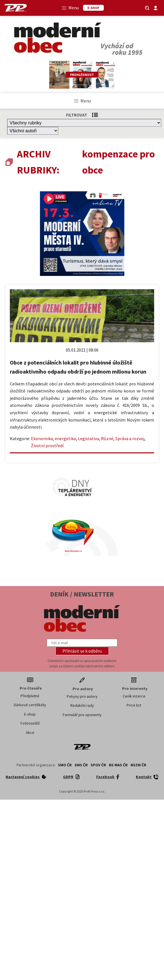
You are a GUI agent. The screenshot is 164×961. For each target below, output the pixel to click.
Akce (30, 732)
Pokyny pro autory (82, 696)
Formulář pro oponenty (82, 714)
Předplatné (30, 695)
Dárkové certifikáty (30, 704)
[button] (82, 651)
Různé (107, 438)
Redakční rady (82, 705)
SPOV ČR (98, 764)
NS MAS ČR (118, 764)
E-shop (30, 714)
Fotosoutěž (30, 723)
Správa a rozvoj (129, 438)
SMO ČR (65, 764)
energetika (65, 438)
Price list (134, 705)
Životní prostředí (47, 445)
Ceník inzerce (134, 696)
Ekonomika (42, 438)
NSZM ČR (138, 764)
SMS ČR (81, 764)
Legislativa (88, 438)
